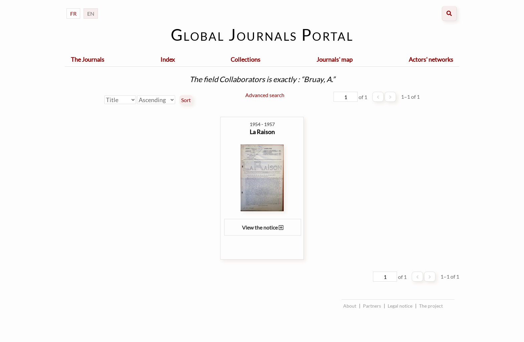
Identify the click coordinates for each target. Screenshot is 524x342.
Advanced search (264, 95)
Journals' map (334, 59)
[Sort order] (156, 99)
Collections (245, 59)
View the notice (262, 227)
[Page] (346, 97)
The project (431, 306)
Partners (372, 306)
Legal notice (400, 306)
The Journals (87, 59)
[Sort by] (120, 99)
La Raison (262, 131)
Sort (186, 100)
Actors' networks (431, 59)
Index (167, 59)
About (349, 306)
